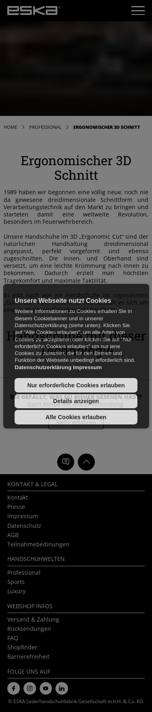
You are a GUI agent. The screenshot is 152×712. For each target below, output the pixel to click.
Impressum (87, 367)
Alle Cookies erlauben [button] (75, 417)
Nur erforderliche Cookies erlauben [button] (76, 385)
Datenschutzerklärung (43, 367)
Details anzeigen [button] (76, 401)
